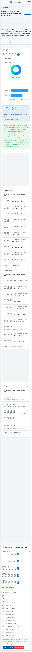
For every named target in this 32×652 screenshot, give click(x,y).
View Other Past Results (8, 587)
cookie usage (9, 644)
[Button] (29, 2)
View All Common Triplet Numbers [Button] (12, 346)
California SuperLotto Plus (20, 6)
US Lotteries (9, 6)
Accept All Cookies (8, 647)
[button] (13, 77)
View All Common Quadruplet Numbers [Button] (13, 432)
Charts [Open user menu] (27, 13)
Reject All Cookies (19, 647)
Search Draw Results (16, 43)
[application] (16, 70)
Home (2, 6)
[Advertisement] (16, 21)
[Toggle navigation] (2, 2)
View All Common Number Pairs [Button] (11, 265)
